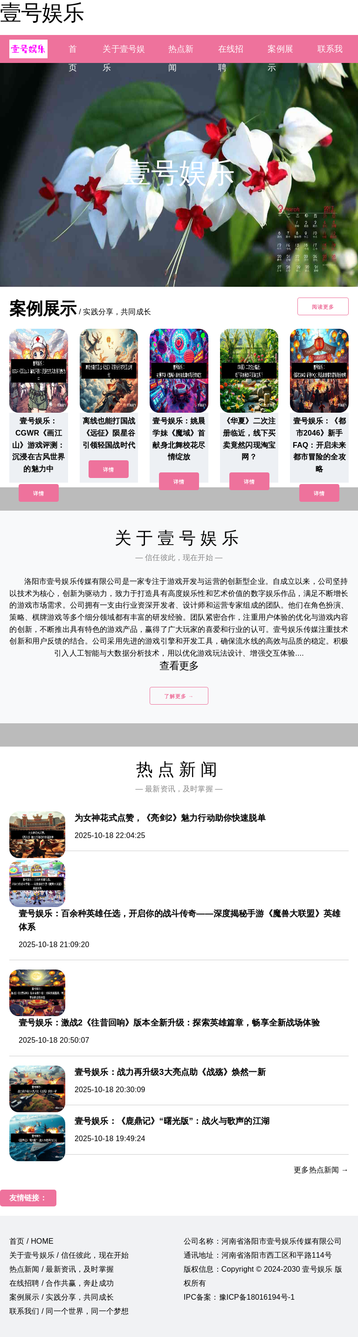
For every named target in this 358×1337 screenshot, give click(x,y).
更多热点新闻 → (321, 1170)
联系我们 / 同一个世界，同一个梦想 (69, 1311)
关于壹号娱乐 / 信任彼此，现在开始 (69, 1255)
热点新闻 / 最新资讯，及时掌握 (61, 1269)
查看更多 (179, 666)
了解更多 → (179, 696)
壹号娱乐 (42, 12)
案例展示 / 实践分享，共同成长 (61, 1297)
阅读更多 (323, 307)
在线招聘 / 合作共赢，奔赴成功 (61, 1283)
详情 (38, 493)
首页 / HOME (31, 1241)
